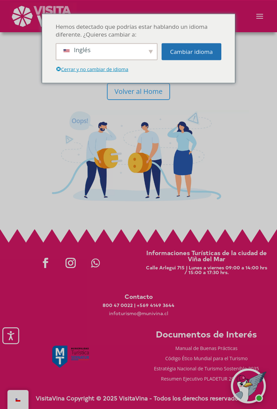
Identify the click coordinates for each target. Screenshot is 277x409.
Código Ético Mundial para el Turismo (206, 359)
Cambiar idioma (191, 52)
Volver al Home (138, 91)
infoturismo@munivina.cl (138, 313)
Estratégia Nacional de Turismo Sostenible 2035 (206, 369)
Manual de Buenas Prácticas (207, 348)
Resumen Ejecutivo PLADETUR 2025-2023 (206, 379)
